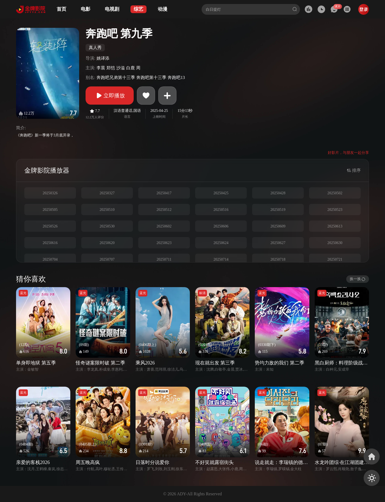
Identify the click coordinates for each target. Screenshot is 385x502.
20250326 (50, 193)
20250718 (278, 259)
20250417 (164, 193)
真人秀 (95, 47)
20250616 (50, 243)
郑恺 (110, 68)
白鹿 (130, 68)
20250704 (50, 259)
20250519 (278, 210)
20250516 (221, 210)
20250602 (164, 226)
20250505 (50, 210)
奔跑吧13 (176, 77)
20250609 (278, 226)
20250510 (107, 210)
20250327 (107, 193)
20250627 (278, 243)
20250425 (221, 193)
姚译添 (103, 58)
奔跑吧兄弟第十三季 (116, 77)
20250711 (164, 259)
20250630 (335, 243)
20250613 (335, 226)
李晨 (101, 68)
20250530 (107, 226)
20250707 (107, 259)
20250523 (335, 210)
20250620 (107, 243)
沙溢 (120, 68)
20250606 (221, 226)
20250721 (335, 259)
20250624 (221, 243)
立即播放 (109, 95)
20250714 (221, 259)
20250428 (278, 193)
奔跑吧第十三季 (151, 77)
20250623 (164, 243)
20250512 (164, 210)
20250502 (335, 193)
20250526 (50, 226)
